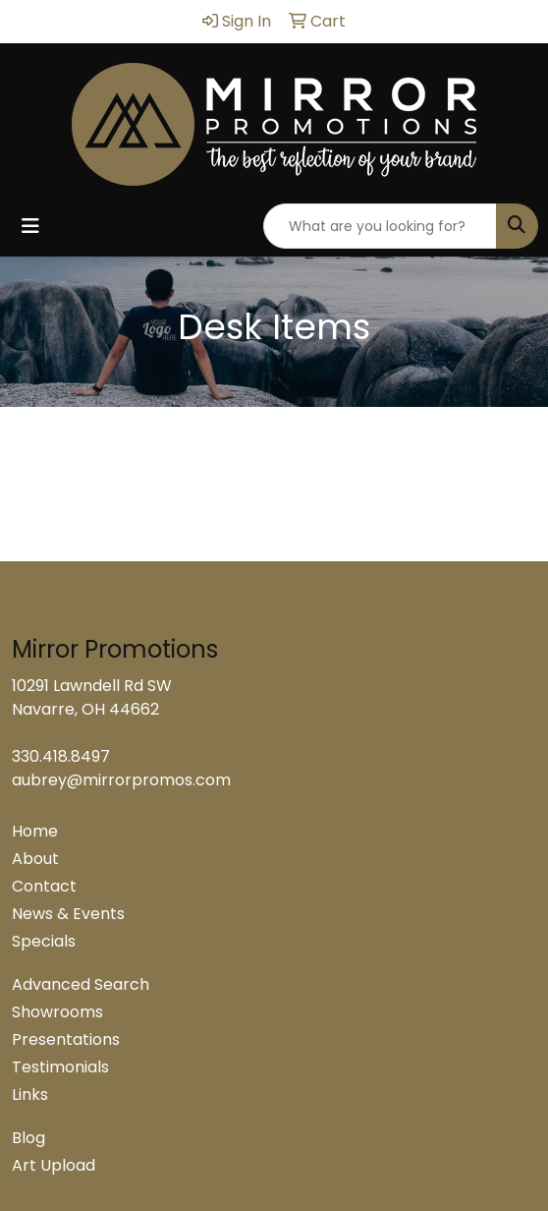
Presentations (66, 1039)
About (35, 858)
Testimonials (60, 1067)
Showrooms (57, 1012)
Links (30, 1094)
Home (35, 831)
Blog (28, 1137)
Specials (44, 941)
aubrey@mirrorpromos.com (121, 780)
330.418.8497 (61, 756)
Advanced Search (80, 984)
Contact (44, 886)
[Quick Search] (380, 226)
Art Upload (53, 1165)
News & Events (68, 913)
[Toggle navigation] (30, 226)
